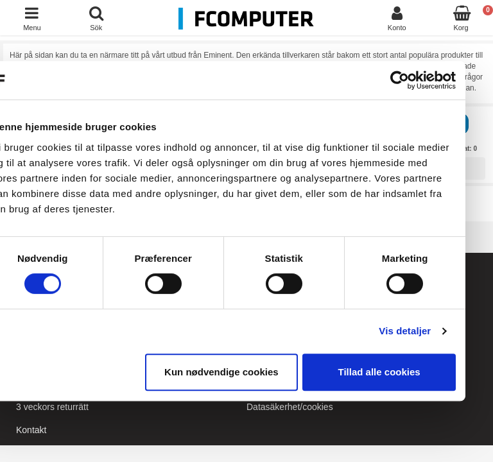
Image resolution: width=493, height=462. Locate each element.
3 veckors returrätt (52, 407)
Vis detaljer (428, 330)
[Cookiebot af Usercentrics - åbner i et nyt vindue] (422, 80)
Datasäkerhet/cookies (289, 407)
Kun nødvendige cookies (244, 371)
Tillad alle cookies (402, 371)
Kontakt (31, 430)
